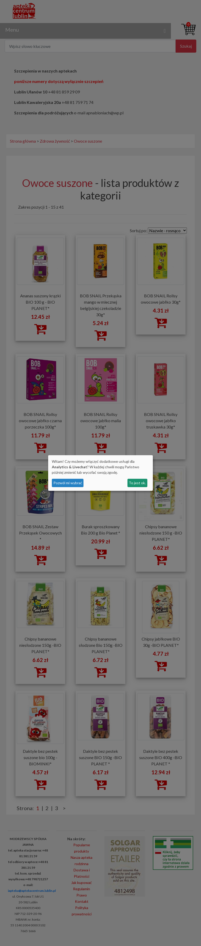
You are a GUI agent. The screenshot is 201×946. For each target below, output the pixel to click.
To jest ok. (137, 483)
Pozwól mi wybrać (67, 483)
